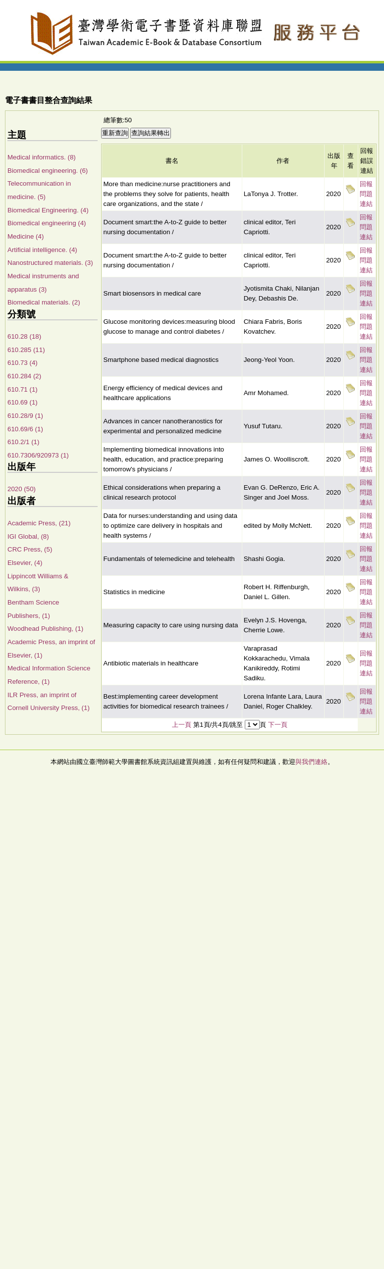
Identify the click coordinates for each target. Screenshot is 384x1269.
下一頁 (277, 724)
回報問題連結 (366, 193)
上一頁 (181, 724)
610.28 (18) (24, 336)
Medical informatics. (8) (41, 157)
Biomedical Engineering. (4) (48, 210)
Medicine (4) (25, 236)
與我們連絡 (311, 761)
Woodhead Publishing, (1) (45, 628)
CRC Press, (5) (29, 549)
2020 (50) (21, 489)
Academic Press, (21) (38, 523)
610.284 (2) (24, 376)
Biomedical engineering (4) (46, 223)
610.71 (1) (22, 389)
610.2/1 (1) (23, 442)
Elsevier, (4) (24, 562)
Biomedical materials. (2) (43, 302)
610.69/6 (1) (25, 429)
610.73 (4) (22, 362)
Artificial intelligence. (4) (42, 250)
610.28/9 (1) (25, 415)
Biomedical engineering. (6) (47, 170)
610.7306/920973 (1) (38, 455)
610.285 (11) (26, 350)
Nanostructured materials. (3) (50, 262)
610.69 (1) (22, 402)
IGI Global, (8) (28, 536)
